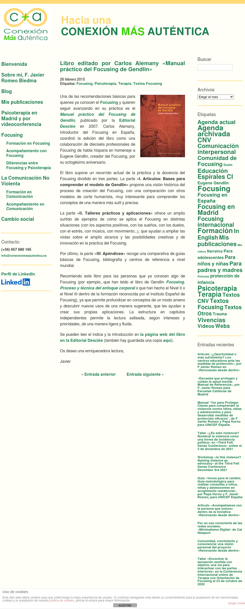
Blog (6, 91)
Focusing (12, 135)
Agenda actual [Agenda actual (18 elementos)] (217, 122)
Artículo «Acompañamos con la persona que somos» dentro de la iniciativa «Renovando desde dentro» (220, 510)
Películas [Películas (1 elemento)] (203, 276)
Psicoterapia (105, 84)
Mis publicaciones (22, 102)
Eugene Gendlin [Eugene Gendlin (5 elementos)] (213, 183)
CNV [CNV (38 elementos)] (204, 140)
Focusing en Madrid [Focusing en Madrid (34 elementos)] (216, 210)
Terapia (124, 84)
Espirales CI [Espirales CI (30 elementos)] (215, 177)
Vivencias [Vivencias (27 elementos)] (212, 320)
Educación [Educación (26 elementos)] (213, 171)
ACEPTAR (124, 605)
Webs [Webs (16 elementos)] (222, 326)
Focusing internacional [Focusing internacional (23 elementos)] (216, 222)
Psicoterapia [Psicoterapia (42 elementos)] (217, 288)
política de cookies (61, 600)
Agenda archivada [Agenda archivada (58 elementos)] (214, 131)
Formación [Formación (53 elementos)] (215, 231)
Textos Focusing (147, 84)
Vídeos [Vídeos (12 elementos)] (206, 326)
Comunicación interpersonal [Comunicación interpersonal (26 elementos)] (218, 149)
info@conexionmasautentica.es (23, 255)
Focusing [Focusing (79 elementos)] (214, 189)
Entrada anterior (100, 374)
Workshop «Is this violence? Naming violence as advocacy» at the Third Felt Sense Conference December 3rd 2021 (219, 464)
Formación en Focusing (28, 143)
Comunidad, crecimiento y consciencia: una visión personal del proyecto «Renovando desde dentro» (219, 546)
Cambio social (17, 219)
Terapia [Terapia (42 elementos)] (210, 294)
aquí (167, 341)
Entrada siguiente (144, 374)
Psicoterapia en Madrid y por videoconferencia (21, 119)
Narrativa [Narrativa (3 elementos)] (214, 251)
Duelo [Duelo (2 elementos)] (228, 165)
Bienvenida (14, 64)
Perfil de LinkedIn (18, 274)
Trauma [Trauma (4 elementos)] (220, 314)
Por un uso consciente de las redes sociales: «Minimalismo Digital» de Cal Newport (220, 528)
